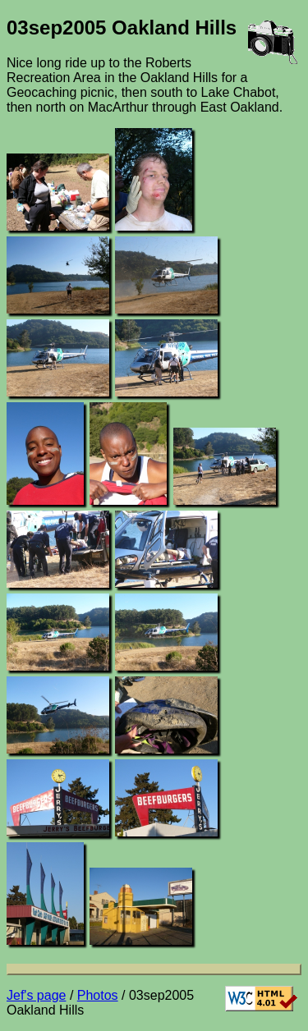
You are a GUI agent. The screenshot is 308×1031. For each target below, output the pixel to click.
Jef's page (36, 995)
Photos (97, 995)
